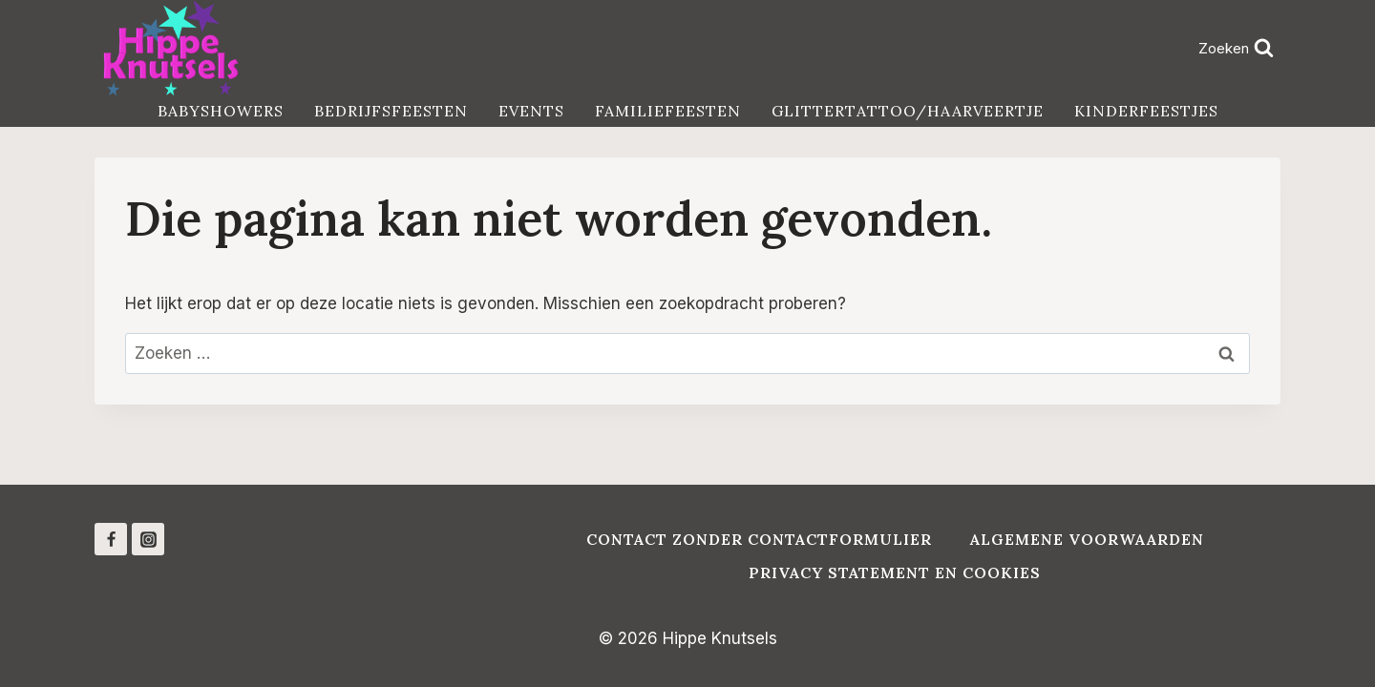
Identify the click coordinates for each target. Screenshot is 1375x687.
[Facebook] (111, 539)
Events (531, 110)
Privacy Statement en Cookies (895, 572)
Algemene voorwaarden (1087, 539)
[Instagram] (148, 539)
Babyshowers (221, 110)
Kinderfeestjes (1146, 110)
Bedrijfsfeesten (391, 110)
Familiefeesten (668, 110)
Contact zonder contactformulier (759, 539)
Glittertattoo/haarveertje (908, 110)
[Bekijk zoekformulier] (1235, 48)
